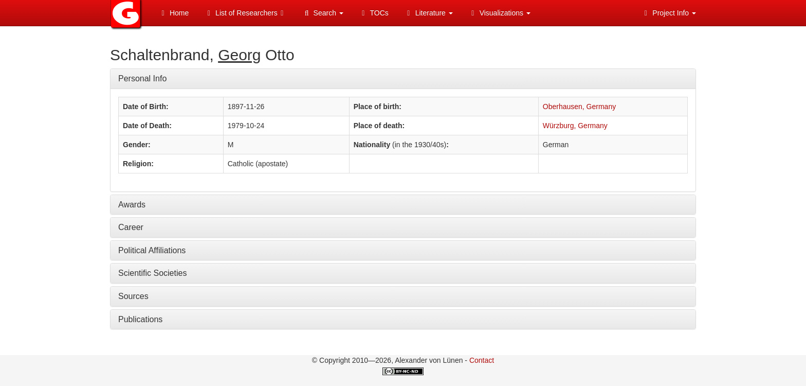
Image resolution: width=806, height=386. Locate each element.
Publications (140, 319)
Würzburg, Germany (575, 125)
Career (130, 227)
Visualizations (499, 13)
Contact (481, 360)
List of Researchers (245, 13)
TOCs (374, 13)
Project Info (668, 13)
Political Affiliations (152, 250)
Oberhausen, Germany (579, 106)
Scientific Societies (152, 273)
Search (322, 13)
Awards (131, 204)
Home (173, 13)
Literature (428, 13)
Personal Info (142, 78)
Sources (133, 296)
